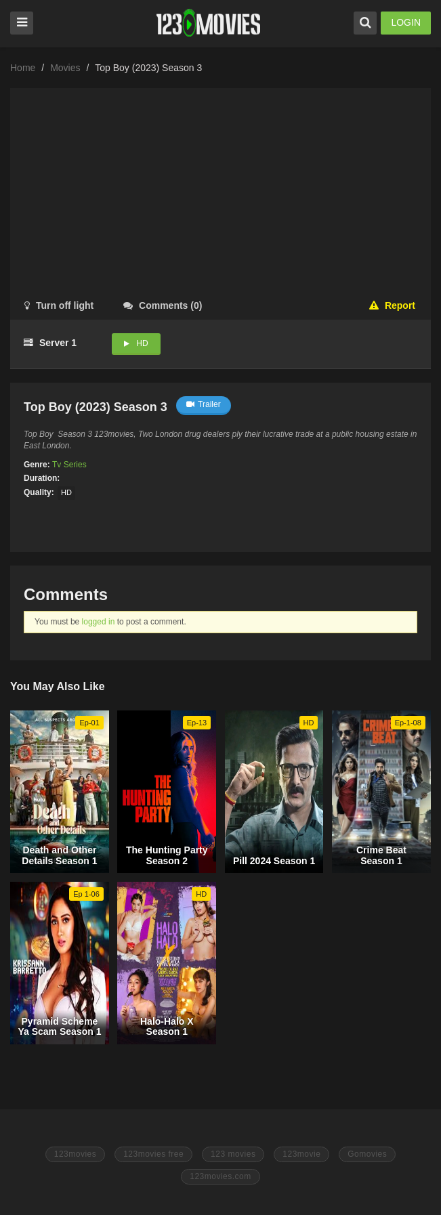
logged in (98, 621)
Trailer (203, 404)
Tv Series (69, 464)
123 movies (233, 1154)
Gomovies (367, 1154)
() (162, 305)
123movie (301, 1154)
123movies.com (220, 1176)
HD (142, 343)
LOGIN (406, 22)
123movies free (153, 1154)
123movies (75, 1154)
